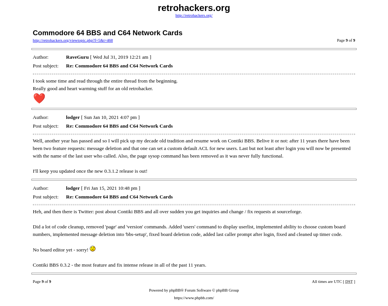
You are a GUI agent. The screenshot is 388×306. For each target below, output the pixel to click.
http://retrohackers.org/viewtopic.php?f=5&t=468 (73, 40)
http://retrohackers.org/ (194, 15)
